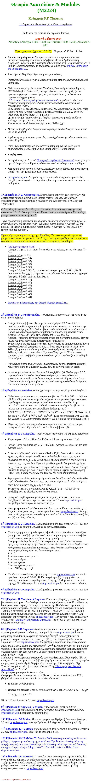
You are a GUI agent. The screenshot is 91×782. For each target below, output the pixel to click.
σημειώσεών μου (73, 500)
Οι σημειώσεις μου (17, 177)
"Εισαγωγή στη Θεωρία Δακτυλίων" (55, 160)
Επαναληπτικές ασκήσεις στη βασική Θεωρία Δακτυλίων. (38, 302)
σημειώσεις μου (35, 768)
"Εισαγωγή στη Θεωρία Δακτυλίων (33, 619)
